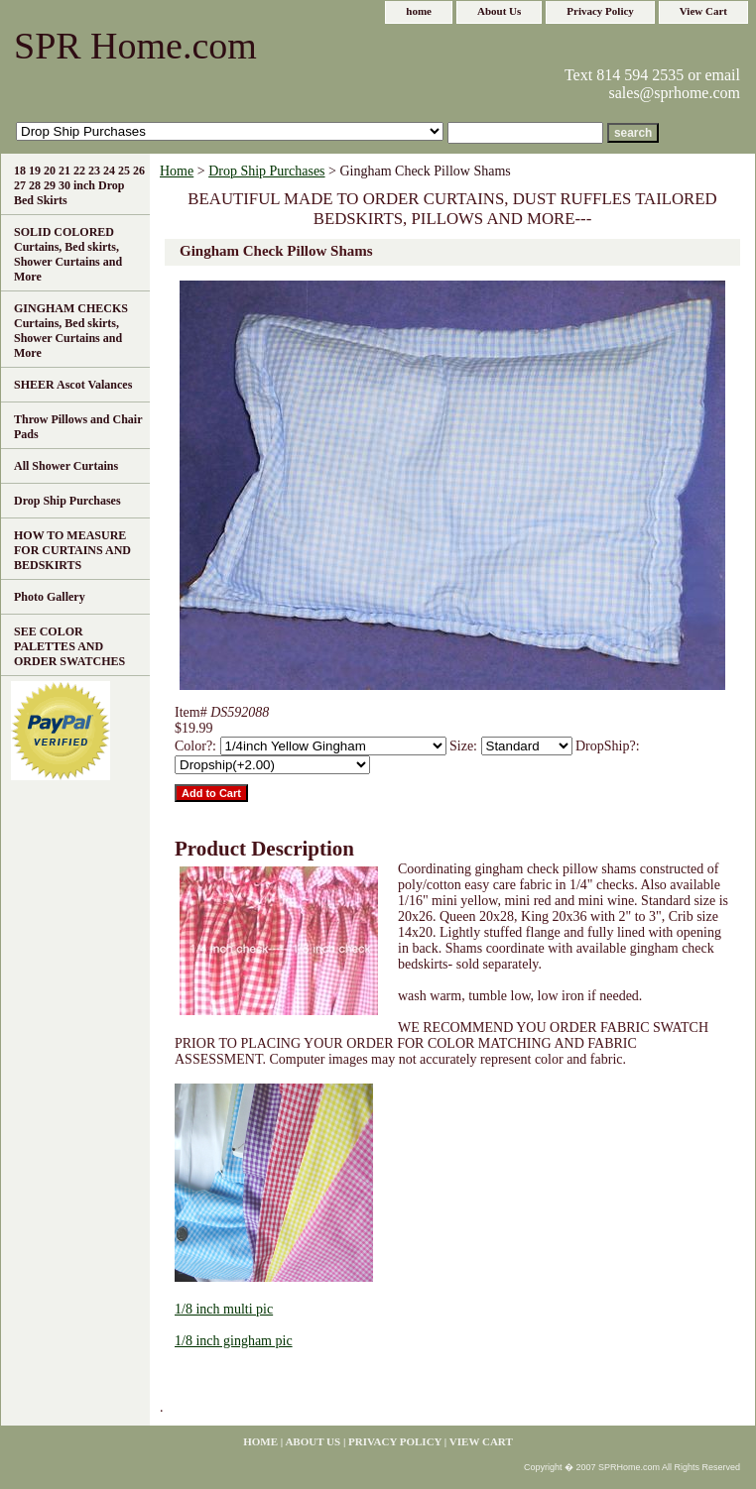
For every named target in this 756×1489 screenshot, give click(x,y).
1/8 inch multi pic (224, 1309)
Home (176, 171)
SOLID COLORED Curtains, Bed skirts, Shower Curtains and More (68, 254)
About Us (499, 11)
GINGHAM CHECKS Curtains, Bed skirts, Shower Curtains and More (71, 330)
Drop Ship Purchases (266, 171)
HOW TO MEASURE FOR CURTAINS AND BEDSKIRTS (72, 550)
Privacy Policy (600, 11)
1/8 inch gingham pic (234, 1340)
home (419, 11)
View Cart (703, 11)
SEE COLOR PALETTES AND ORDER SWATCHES (69, 646)
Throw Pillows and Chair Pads (78, 426)
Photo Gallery (49, 597)
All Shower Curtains (66, 466)
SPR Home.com (135, 45)
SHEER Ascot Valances (73, 385)
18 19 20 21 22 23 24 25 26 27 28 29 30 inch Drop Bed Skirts (79, 185)
